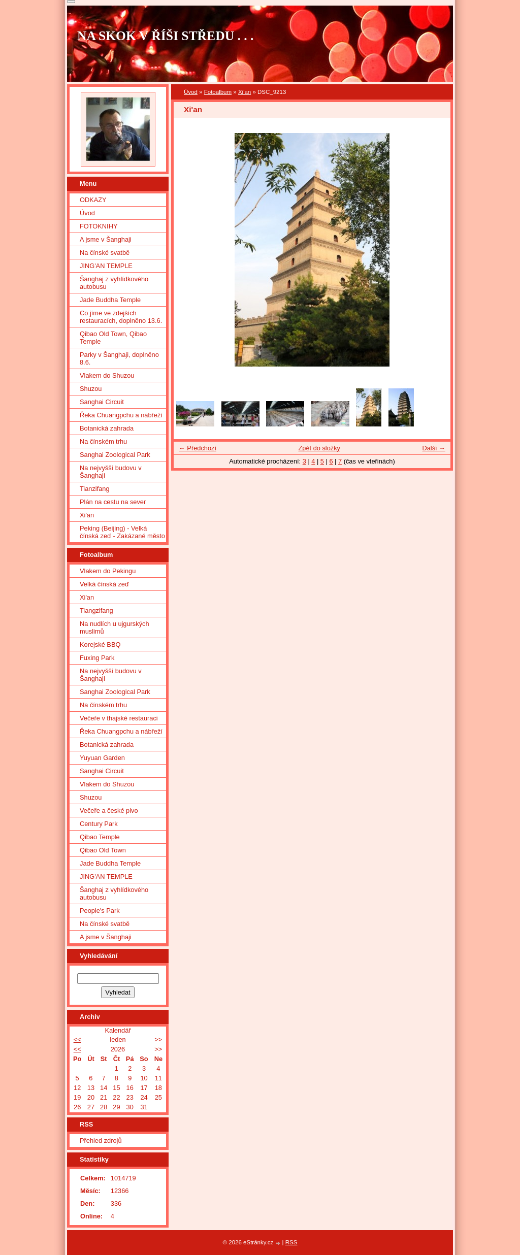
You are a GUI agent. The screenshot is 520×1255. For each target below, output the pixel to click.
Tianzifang (95, 488)
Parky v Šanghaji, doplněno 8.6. (119, 358)
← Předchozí (197, 448)
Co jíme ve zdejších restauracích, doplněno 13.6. (121, 316)
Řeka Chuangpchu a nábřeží (121, 415)
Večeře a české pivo (109, 810)
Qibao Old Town (103, 850)
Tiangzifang (96, 610)
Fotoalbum (218, 92)
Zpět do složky (319, 448)
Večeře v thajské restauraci (119, 718)
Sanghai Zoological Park (115, 454)
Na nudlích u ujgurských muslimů (114, 627)
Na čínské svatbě (104, 252)
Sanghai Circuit (102, 402)
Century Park (99, 824)
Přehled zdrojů (101, 1140)
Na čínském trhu (103, 441)
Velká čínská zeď (104, 584)
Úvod (191, 92)
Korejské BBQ (100, 644)
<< (77, 1039)
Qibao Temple (100, 837)
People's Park (100, 910)
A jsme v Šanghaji (106, 239)
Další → (433, 448)
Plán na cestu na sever (113, 502)
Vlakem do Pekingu (108, 571)
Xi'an (244, 92)
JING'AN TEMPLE (106, 266)
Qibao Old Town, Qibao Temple (113, 337)
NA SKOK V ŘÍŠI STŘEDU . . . (165, 35)
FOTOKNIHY (98, 226)
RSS (291, 1242)
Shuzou (91, 388)
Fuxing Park (97, 658)
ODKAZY (93, 200)
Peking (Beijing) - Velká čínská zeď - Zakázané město (122, 532)
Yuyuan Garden (102, 758)
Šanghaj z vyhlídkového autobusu (114, 282)
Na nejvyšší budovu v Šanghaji (111, 471)
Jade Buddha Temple (110, 300)
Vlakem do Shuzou (107, 375)
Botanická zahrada (107, 428)
